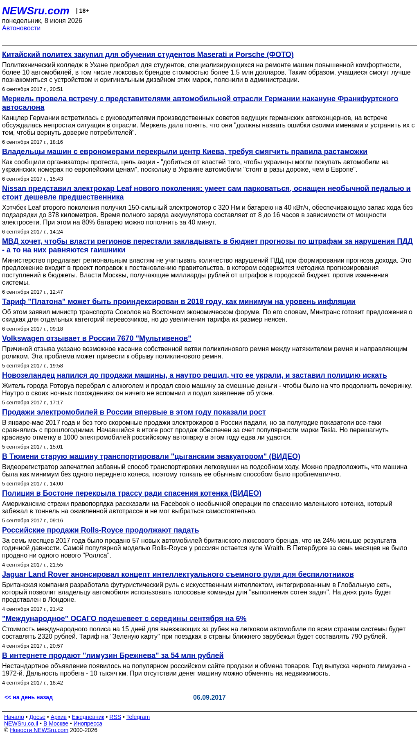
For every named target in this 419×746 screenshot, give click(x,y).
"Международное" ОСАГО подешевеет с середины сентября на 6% (124, 618)
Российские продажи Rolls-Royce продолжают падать (100, 530)
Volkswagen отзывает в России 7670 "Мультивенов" (96, 338)
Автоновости (21, 28)
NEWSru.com (36, 11)
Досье (37, 717)
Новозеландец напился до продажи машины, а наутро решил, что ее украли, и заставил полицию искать (194, 375)
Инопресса (88, 723)
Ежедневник (88, 717)
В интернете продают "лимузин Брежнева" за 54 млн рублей (113, 655)
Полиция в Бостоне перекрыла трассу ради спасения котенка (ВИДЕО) (131, 493)
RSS (115, 717)
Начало (14, 717)
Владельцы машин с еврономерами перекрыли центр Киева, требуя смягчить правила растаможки (184, 151)
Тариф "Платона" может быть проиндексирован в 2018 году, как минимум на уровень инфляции (179, 301)
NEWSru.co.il (21, 723)
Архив (59, 717)
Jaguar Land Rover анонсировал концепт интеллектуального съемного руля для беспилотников (178, 574)
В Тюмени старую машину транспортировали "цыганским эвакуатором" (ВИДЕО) (151, 456)
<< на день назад (29, 697)
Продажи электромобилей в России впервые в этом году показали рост (134, 412)
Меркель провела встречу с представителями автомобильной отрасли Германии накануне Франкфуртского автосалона (200, 103)
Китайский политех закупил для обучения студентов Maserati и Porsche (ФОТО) (148, 54)
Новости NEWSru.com (39, 730)
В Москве (55, 723)
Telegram (138, 717)
